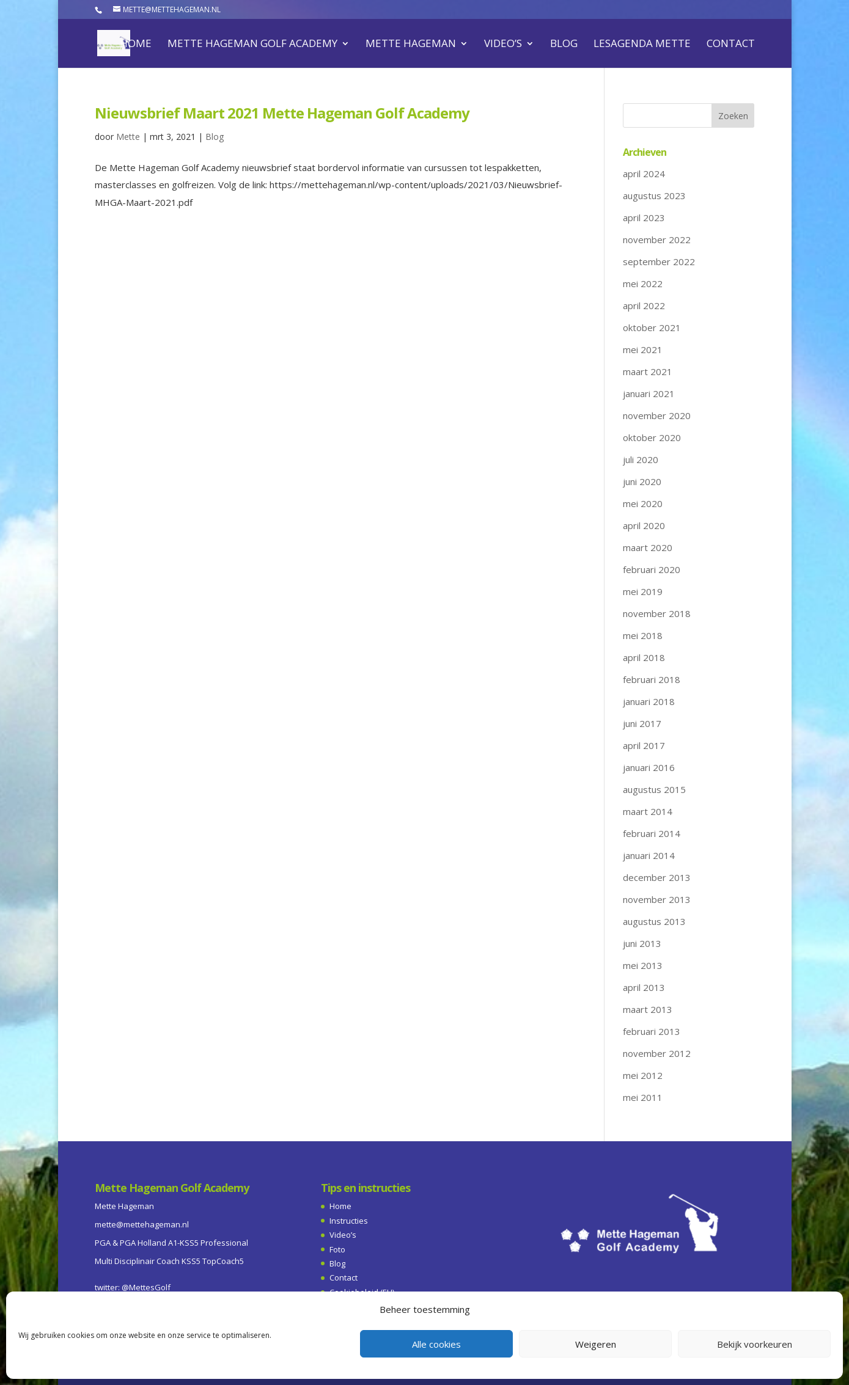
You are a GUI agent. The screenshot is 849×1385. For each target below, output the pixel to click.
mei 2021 (643, 349)
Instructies (348, 1220)
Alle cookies (436, 1344)
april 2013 (644, 987)
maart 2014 (647, 811)
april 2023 (644, 217)
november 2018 (657, 613)
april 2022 (644, 305)
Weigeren (595, 1344)
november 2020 (657, 415)
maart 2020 (647, 547)
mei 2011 (643, 1097)
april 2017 (644, 745)
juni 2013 (642, 943)
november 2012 (657, 1053)
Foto (337, 1249)
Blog (564, 44)
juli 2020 (640, 459)
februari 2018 (651, 679)
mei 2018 (643, 635)
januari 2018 (649, 701)
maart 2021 (647, 371)
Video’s (503, 44)
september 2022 (659, 261)
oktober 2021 (652, 327)
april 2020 (644, 525)
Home (136, 44)
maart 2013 (647, 1009)
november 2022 (657, 239)
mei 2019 (643, 591)
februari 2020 (651, 569)
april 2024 (644, 173)
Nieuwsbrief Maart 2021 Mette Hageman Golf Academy (282, 113)
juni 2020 (642, 481)
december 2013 (657, 877)
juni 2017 (642, 723)
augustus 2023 (654, 195)
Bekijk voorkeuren (754, 1344)
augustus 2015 (654, 789)
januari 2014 (649, 855)
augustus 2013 (654, 921)
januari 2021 (649, 393)
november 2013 (657, 899)
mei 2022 (643, 283)
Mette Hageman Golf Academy (252, 44)
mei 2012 (643, 1075)
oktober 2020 (652, 437)
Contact (731, 44)
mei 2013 (643, 965)
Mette (128, 136)
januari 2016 (649, 767)
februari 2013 (651, 1031)
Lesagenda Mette (642, 44)
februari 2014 (651, 833)
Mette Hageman (411, 44)
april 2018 (644, 657)
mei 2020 (643, 503)
